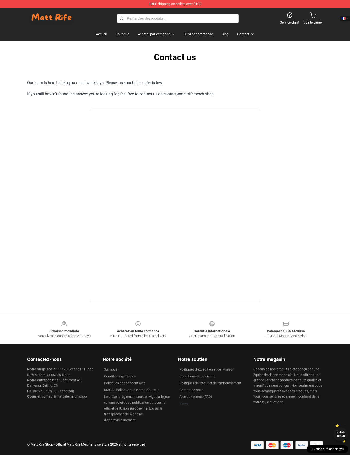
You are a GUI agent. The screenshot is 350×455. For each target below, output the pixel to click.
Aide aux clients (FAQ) (195, 397)
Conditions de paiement (197, 376)
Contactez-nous (191, 390)
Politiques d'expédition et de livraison (206, 369)
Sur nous (110, 369)
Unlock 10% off (341, 434)
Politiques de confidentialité (124, 383)
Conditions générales (120, 376)
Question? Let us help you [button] (327, 449)
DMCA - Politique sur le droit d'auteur (131, 390)
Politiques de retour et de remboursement (210, 383)
